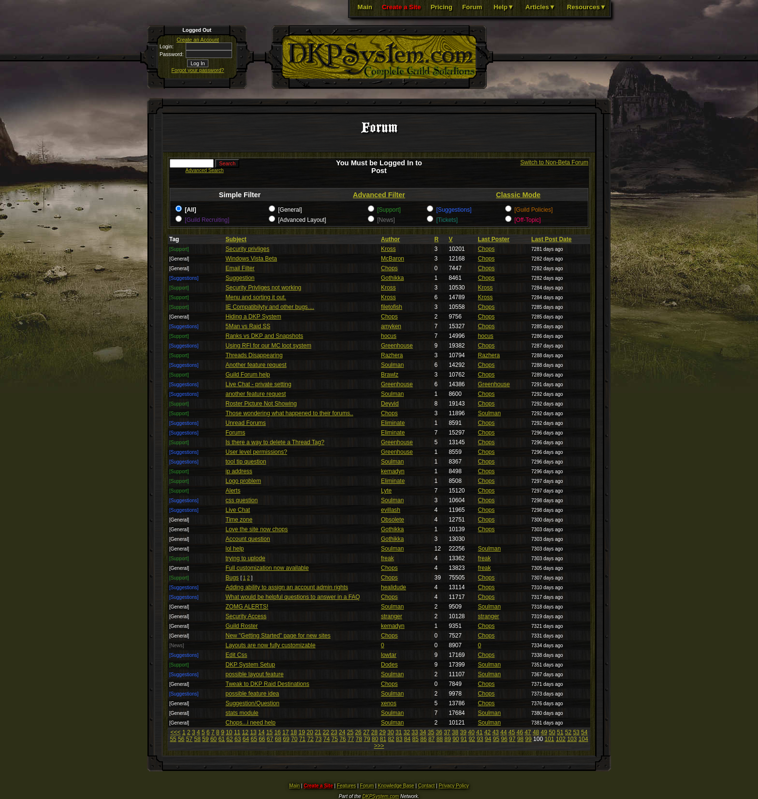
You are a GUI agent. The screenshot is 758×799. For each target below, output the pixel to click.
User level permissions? (256, 452)
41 (479, 732)
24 (342, 732)
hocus (388, 336)
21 (318, 732)
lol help (235, 548)
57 (189, 739)
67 (270, 739)
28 (374, 732)
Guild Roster (242, 626)
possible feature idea (252, 693)
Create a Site (401, 7)
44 (503, 732)
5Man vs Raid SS (248, 326)
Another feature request (256, 365)
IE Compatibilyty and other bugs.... (270, 307)
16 (277, 732)
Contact (426, 785)
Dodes (389, 664)
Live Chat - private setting (259, 384)
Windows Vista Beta (251, 258)
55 (173, 739)
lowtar (388, 655)
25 (350, 732)
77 (351, 739)
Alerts (233, 490)
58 (197, 739)
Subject (236, 239)
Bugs (232, 577)
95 (496, 739)
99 (528, 739)
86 (423, 739)
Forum (472, 7)
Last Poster (494, 239)
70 (294, 739)
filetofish (391, 307)
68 (278, 739)
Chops (486, 249)
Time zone (239, 519)
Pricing (441, 7)
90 (455, 739)
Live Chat (238, 510)
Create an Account (197, 40)
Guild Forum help (248, 374)
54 (584, 732)
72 (310, 739)
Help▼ (504, 7)
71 (302, 739)
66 (262, 739)
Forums (236, 432)
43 (495, 732)
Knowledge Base (396, 785)
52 (568, 732)
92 (471, 739)
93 (480, 739)
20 (309, 732)
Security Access (246, 616)
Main (365, 7)
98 (520, 739)
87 (431, 739)
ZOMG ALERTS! (247, 606)
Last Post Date (551, 239)
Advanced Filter (379, 195)
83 (399, 739)
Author (390, 239)
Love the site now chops (257, 529)
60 (213, 739)
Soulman (392, 365)
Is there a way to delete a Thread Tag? (275, 442)
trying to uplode (245, 558)
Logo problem (243, 481)
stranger (391, 616)
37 (447, 732)
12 (245, 732)
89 (447, 739)
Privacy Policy (453, 785)
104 (583, 739)
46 (519, 732)
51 (560, 732)
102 (561, 739)
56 (181, 739)
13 (253, 732)
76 (342, 739)
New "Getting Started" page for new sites (278, 635)
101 (549, 739)
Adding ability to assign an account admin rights (287, 587)
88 (440, 739)
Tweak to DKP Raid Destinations (267, 684)
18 (294, 732)
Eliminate (393, 423)
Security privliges (248, 249)
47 (528, 732)
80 (375, 739)
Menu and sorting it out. (256, 297)
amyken (391, 326)
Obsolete (392, 519)
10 (229, 732)
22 (326, 732)
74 (326, 739)
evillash (390, 510)
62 (229, 739)
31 (398, 732)
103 (572, 739)
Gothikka (392, 278)
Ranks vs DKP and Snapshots (265, 336)
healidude (393, 587)
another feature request (256, 394)
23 (334, 732)
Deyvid (390, 403)
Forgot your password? (198, 70)
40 (471, 732)
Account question (248, 539)
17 (285, 732)
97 (512, 739)
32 (407, 732)
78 (359, 739)
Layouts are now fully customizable (271, 645)
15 (269, 732)
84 (407, 739)
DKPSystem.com (381, 796)
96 (504, 739)
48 (536, 732)
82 (391, 739)
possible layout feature (255, 674)
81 (383, 739)
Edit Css (237, 655)
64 (246, 739)
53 (576, 732)
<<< (176, 732)
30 (390, 732)
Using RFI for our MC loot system (268, 345)
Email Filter (240, 268)
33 (414, 732)
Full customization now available (267, 568)
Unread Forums (246, 423)
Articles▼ (540, 7)
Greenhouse (397, 345)
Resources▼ (586, 7)
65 (253, 739)
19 (302, 732)
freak (387, 558)
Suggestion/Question (252, 703)
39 (463, 732)
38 (455, 732)
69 (286, 739)
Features (346, 785)
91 (464, 739)
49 (544, 732)
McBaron (392, 258)
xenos (388, 703)
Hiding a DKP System (253, 316)
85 (415, 739)
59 (205, 739)
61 (222, 739)
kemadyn (393, 471)
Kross (388, 249)
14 (261, 732)
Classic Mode (518, 195)
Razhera (392, 355)
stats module (242, 713)
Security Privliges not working (264, 287)
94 (488, 739)
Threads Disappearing (254, 355)
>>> (379, 745)
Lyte (386, 490)
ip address (239, 471)
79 (367, 739)
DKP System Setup (251, 664)
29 (382, 732)
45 (512, 732)
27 (366, 732)
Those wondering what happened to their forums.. (289, 413)
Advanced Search (205, 170)
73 (318, 739)
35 (431, 732)
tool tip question (246, 461)
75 (334, 739)
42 (487, 732)
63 (237, 739)
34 (423, 732)
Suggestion (240, 278)
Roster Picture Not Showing (261, 403)
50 (552, 732)
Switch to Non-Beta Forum (554, 162)
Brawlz (389, 374)
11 (237, 732)
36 (439, 732)
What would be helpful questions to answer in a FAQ (293, 597)
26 (358, 732)
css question (242, 500)
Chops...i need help (251, 722)
